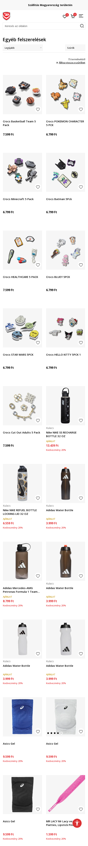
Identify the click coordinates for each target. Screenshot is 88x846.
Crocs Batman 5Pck (59, 199)
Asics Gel (9, 743)
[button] (44, 26)
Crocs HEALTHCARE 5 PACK (20, 277)
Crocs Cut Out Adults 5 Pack (21, 432)
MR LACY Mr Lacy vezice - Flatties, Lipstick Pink (62, 823)
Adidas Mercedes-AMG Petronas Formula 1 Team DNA (20, 589)
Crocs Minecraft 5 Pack (18, 199)
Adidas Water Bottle (59, 510)
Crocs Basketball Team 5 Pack (19, 123)
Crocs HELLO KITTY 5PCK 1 (63, 354)
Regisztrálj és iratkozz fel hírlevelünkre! (44, 3)
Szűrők (75, 47)
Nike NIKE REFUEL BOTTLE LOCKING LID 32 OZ (20, 512)
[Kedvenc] (64, 16)
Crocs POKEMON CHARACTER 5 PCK (65, 123)
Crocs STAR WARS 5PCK (18, 354)
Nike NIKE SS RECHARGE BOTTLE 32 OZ (61, 434)
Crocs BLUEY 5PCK (58, 277)
